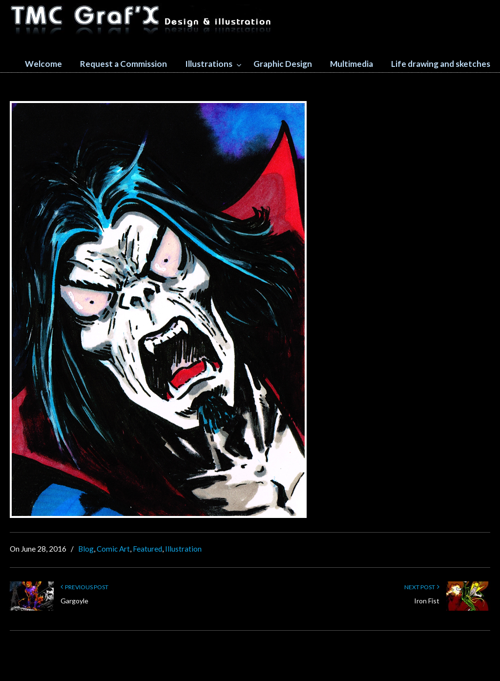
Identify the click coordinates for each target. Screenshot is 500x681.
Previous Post (84, 587)
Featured (147, 548)
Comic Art (113, 548)
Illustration (183, 548)
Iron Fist (426, 601)
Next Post (421, 587)
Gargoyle (74, 601)
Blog (86, 548)
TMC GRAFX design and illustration (141, 20)
